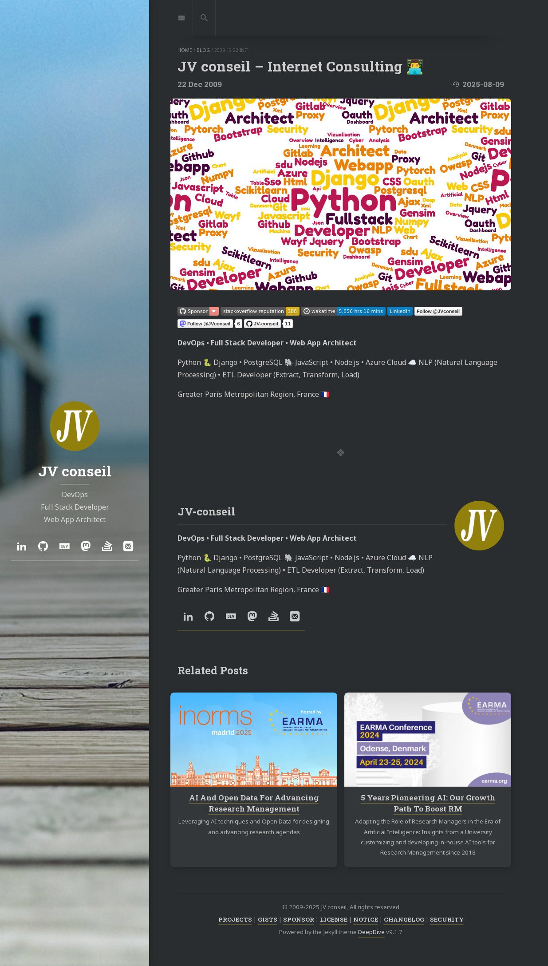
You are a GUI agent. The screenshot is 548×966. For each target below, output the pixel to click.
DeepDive (371, 932)
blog (203, 50)
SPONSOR (298, 919)
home (184, 50)
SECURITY (447, 919)
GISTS (267, 919)
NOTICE (365, 919)
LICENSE (333, 919)
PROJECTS (235, 919)
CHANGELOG (404, 919)
